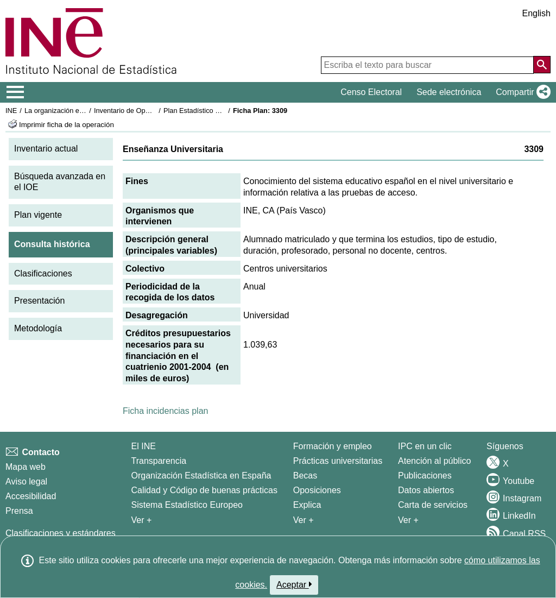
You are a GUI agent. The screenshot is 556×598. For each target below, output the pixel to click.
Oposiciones (317, 490)
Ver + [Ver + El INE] (141, 520)
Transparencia (159, 460)
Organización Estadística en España (201, 475)
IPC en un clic (425, 446)
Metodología (38, 328)
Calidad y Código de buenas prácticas (204, 490)
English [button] (536, 13)
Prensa (19, 510)
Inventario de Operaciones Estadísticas (154, 110)
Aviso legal (26, 481)
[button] (521, 92)
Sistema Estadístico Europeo (187, 504)
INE (11, 110)
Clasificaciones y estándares (60, 533)
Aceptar (294, 584)
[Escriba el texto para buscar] (427, 65)
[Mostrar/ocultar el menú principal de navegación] (15, 92)
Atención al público (434, 460)
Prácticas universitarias (338, 460)
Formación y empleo (332, 446)
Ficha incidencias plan (165, 411)
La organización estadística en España (84, 110)
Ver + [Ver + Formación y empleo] (303, 520)
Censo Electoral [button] (371, 92)
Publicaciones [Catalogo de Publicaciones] (425, 475)
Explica (307, 504)
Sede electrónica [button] (448, 92)
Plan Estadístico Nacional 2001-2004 (220, 110)
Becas (305, 475)
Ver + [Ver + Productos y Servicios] (408, 520)
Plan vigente (38, 214)
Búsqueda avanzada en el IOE (59, 182)
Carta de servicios (432, 504)
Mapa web (25, 466)
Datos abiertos (426, 490)
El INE (143, 446)
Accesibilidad (30, 496)
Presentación (39, 300)
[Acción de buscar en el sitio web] (542, 64)
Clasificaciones (43, 273)
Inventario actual (46, 148)
